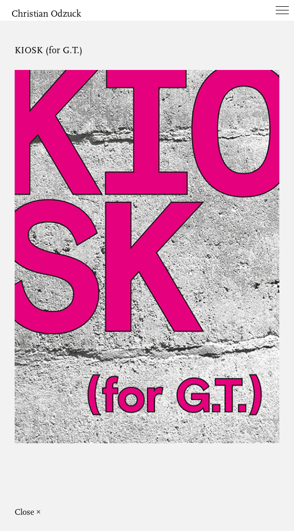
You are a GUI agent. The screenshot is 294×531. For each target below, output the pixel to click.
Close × (28, 512)
